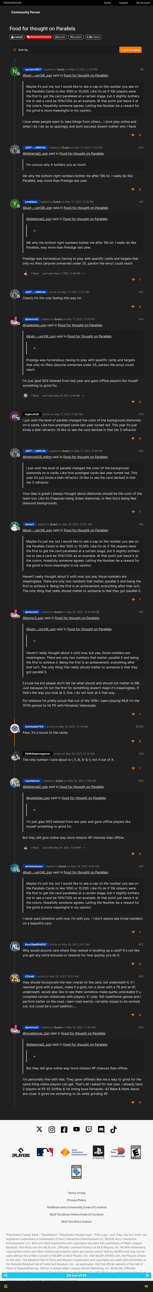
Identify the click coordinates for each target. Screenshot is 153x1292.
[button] (6, 1286)
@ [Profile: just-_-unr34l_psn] (37, 75)
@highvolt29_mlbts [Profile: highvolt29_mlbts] (37, 457)
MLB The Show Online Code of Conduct (76, 1214)
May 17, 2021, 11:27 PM (75, 292)
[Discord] (101, 1129)
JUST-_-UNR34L (35, 147)
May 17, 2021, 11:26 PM (79, 201)
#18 (141, 726)
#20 (141, 780)
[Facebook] (64, 1129)
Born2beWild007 (36, 944)
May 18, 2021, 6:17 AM (76, 944)
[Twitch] (89, 1129)
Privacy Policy (76, 1200)
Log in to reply (130, 49)
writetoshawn (34, 866)
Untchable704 (34, 726)
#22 (141, 944)
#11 (141, 201)
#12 (141, 292)
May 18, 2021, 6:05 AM (85, 866)
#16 (141, 524)
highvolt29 (32, 414)
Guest (61, 69)
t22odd (29, 976)
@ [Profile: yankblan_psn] (34, 325)
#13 (141, 319)
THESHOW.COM (12, 2)
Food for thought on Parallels (86, 75)
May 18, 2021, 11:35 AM (81, 1027)
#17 (141, 612)
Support (123, 2)
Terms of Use (76, 1193)
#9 (141, 69)
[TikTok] (113, 1129)
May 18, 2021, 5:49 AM (82, 780)
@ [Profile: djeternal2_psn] (35, 153)
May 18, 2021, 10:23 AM (64, 976)
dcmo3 (29, 524)
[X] (39, 1129)
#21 (141, 866)
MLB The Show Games (76, 1221)
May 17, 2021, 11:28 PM (81, 319)
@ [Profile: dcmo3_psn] (33, 618)
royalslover (32, 780)
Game (107, 2)
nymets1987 (33, 69)
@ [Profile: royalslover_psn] (36, 1033)
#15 (141, 450)
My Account (143, 2)
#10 (141, 147)
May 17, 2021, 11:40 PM (88, 450)
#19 (141, 753)
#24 (141, 1027)
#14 (141, 414)
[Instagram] (52, 1129)
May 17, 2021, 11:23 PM (83, 69)
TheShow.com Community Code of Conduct (76, 1207)
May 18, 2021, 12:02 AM (77, 524)
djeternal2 (31, 319)
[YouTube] (76, 1129)
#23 (141, 976)
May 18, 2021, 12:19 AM (73, 726)
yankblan (31, 201)
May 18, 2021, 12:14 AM (81, 612)
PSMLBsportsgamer (37, 753)
